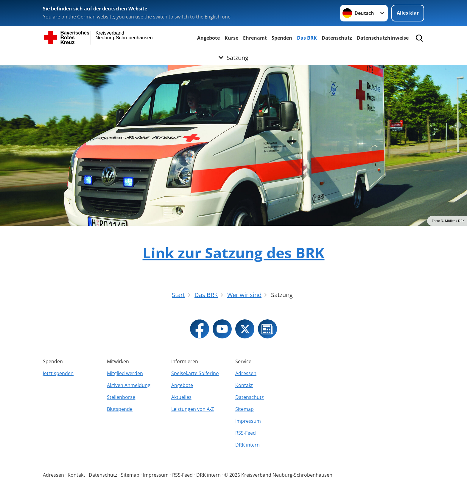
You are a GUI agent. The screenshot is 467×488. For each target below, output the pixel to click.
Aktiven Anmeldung (128, 385)
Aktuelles (181, 397)
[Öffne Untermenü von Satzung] (233, 57)
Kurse (231, 38)
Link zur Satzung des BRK (234, 252)
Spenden (282, 38)
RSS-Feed (245, 433)
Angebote (208, 38)
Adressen (245, 373)
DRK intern (247, 445)
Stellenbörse (121, 397)
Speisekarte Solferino (195, 373)
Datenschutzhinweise (383, 38)
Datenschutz (337, 38)
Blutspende (120, 409)
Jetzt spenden (58, 373)
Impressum (248, 421)
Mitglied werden (125, 373)
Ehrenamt (255, 38)
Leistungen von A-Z (192, 409)
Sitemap (244, 409)
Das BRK (307, 38)
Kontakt (244, 385)
